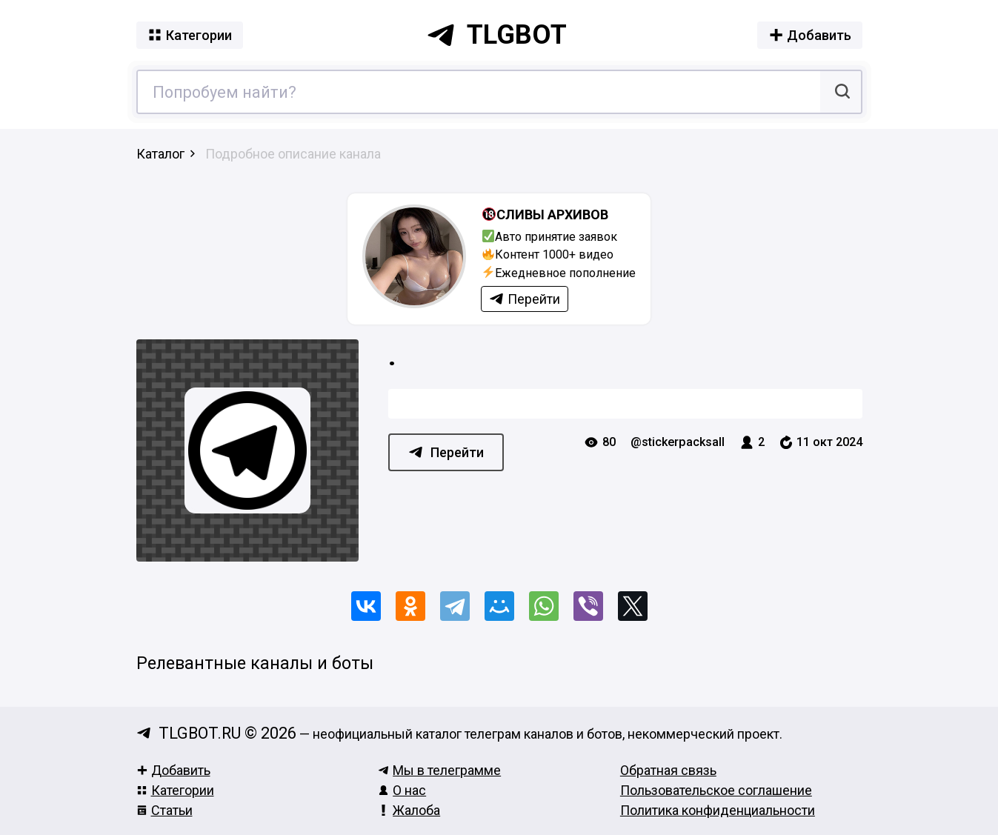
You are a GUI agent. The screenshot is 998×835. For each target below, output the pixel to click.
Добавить (173, 770)
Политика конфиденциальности (717, 810)
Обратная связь (668, 770)
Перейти (446, 452)
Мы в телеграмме (439, 770)
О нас (402, 790)
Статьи (164, 810)
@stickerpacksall (678, 442)
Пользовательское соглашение (716, 790)
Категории (175, 790)
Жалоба (409, 810)
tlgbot (496, 34)
